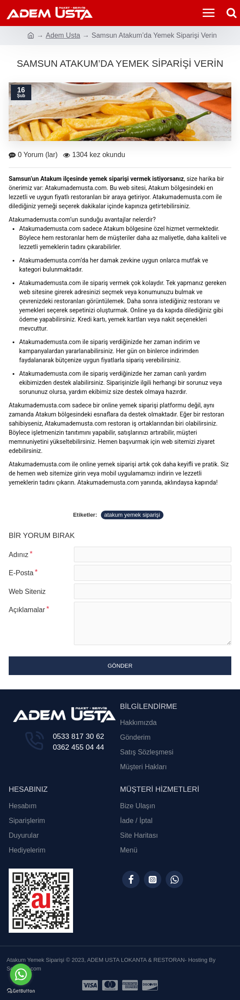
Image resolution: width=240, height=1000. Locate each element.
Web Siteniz (27, 594)
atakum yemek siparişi (132, 514)
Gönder (119, 671)
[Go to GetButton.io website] (21, 991)
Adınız (18, 554)
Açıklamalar (27, 614)
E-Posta (21, 574)
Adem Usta (63, 35)
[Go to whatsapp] (21, 974)
